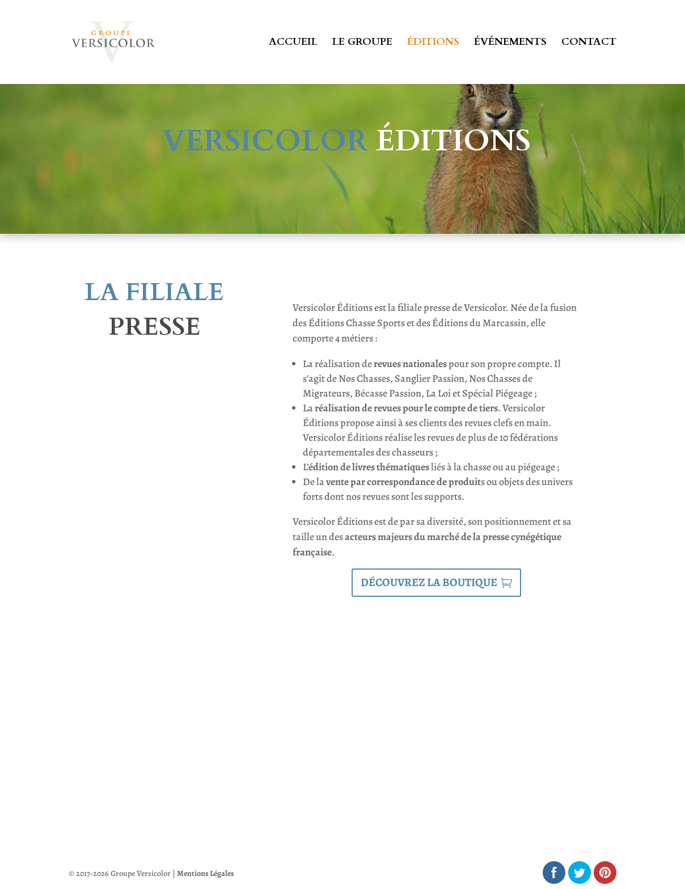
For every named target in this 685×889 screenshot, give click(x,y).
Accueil (293, 43)
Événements (510, 43)
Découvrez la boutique (429, 582)
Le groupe (362, 43)
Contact (588, 43)
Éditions (433, 43)
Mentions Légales (205, 873)
